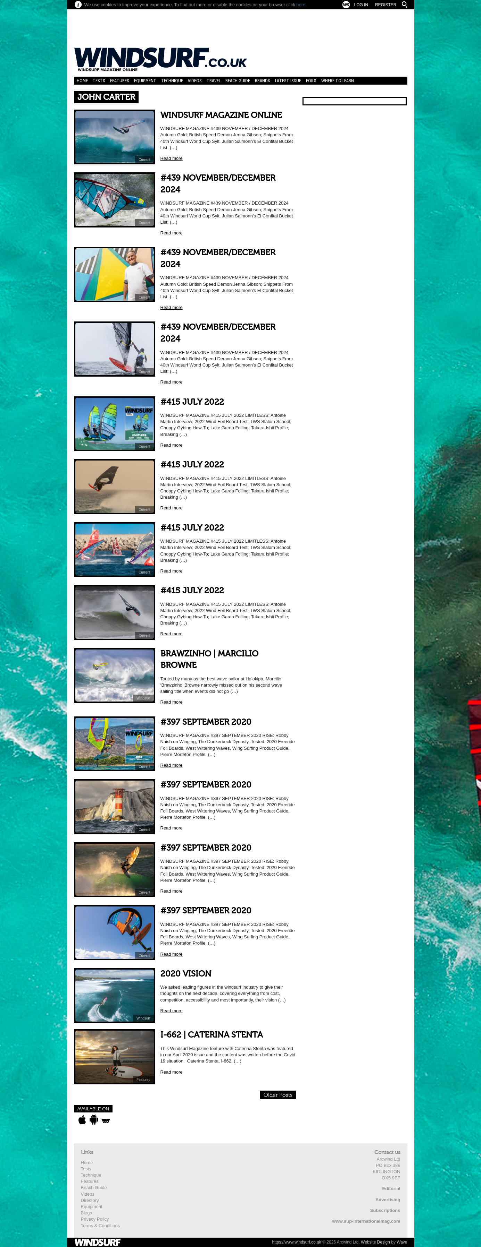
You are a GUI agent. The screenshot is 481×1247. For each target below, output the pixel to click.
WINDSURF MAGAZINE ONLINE (221, 115)
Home (82, 80)
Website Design (375, 1242)
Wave (402, 1242)
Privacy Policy (95, 1219)
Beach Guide (237, 80)
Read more (171, 158)
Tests (99, 80)
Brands (262, 80)
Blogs (86, 1212)
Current (144, 160)
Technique (172, 80)
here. (301, 4)
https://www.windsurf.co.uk (296, 1242)
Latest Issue (288, 80)
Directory (90, 1200)
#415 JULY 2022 (192, 402)
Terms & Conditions (100, 1225)
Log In (361, 4)
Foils (311, 80)
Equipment (145, 80)
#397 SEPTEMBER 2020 (205, 722)
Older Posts (278, 1095)
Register (385, 4)
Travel (214, 80)
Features (119, 80)
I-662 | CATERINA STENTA (211, 1035)
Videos (195, 80)
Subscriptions (385, 1210)
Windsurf (143, 698)
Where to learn (337, 80)
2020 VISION (185, 974)
